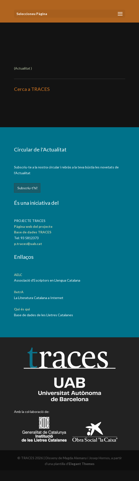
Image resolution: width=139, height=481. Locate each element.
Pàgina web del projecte (33, 226)
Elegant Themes (82, 464)
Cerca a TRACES (32, 89)
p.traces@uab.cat (28, 244)
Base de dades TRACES (32, 232)
